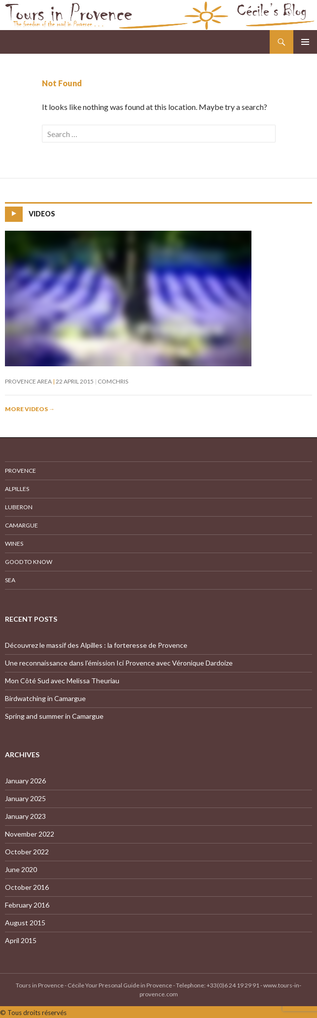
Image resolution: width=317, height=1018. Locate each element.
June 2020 (21, 869)
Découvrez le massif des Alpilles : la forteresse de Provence (96, 645)
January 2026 (25, 780)
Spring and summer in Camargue (54, 716)
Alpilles (17, 488)
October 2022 (27, 851)
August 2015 (25, 922)
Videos (42, 214)
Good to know (28, 561)
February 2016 (27, 905)
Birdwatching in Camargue (45, 698)
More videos (30, 409)
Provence (20, 470)
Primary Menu (305, 42)
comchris (113, 381)
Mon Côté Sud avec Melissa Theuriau (62, 680)
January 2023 (25, 816)
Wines (14, 543)
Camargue (21, 525)
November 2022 (29, 834)
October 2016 (27, 887)
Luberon (19, 507)
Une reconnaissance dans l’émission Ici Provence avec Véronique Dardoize (119, 663)
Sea (10, 580)
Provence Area (28, 381)
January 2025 (25, 798)
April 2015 (20, 940)
